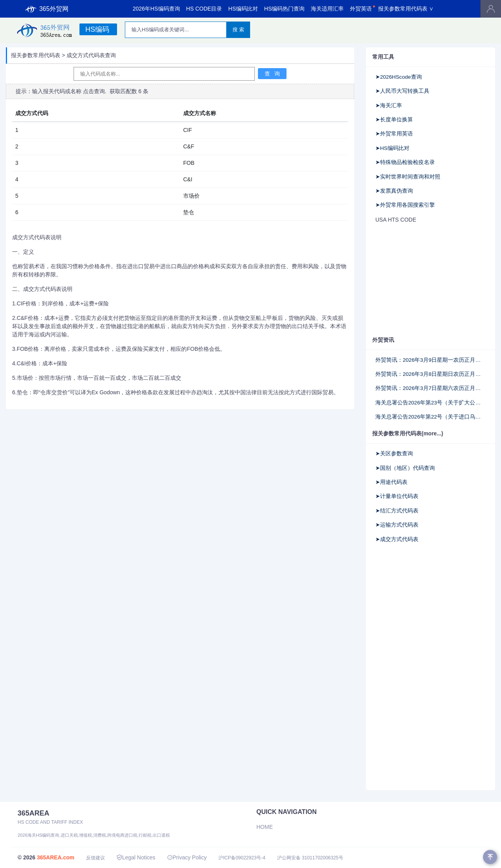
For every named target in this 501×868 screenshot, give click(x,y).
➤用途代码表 (391, 482)
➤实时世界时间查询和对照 (407, 177)
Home (264, 827)
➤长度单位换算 (394, 120)
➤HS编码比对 (392, 148)
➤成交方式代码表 (396, 539)
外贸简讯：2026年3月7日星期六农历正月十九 (430, 388)
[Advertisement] (424, 279)
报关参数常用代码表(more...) (407, 433)
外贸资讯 (383, 340)
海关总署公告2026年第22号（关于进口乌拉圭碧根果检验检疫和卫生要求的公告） (430, 417)
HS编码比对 (243, 8)
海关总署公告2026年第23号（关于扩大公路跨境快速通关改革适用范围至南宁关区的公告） (430, 403)
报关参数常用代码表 (35, 55)
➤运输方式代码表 (396, 525)
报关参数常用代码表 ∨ (406, 8)
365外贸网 (46, 9)
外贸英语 (361, 8)
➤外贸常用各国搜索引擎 (405, 205)
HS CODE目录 (204, 8)
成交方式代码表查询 (91, 55)
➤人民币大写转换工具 (402, 91)
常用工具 (383, 57)
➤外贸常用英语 (394, 134)
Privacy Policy (187, 857)
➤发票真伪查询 (394, 191)
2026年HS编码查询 (156, 8)
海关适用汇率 (327, 8)
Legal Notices (136, 857)
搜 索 (238, 29)
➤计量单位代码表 (396, 496)
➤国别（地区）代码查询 (405, 468)
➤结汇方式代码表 (396, 511)
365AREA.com (55, 857)
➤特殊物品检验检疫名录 (405, 162)
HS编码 (97, 29)
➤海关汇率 (388, 105)
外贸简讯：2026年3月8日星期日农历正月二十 (430, 374)
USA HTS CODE (395, 220)
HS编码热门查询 (284, 8)
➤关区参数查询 (394, 454)
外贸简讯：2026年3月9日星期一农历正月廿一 (430, 360)
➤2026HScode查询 (398, 77)
